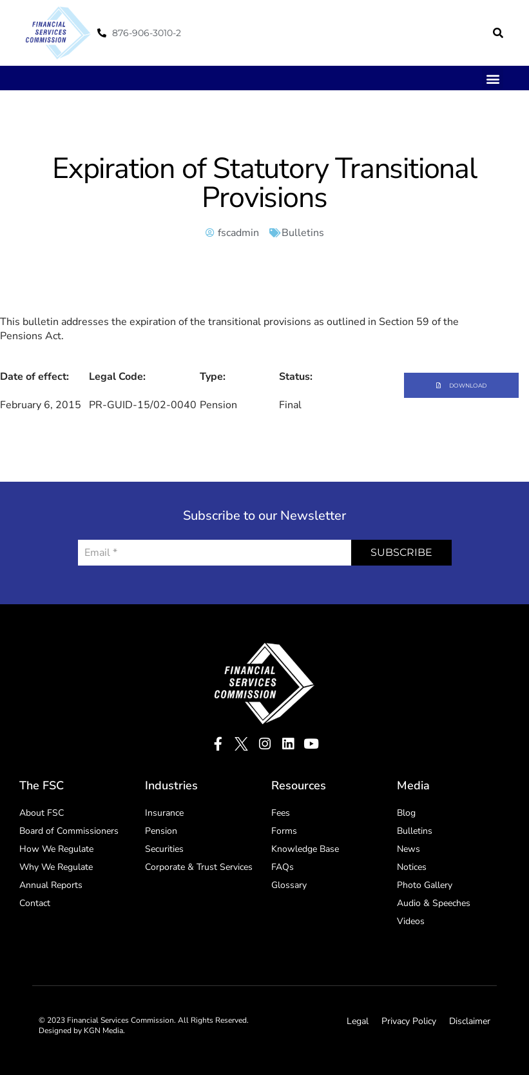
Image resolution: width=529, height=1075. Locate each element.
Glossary (289, 885)
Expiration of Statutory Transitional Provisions (264, 183)
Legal (358, 1021)
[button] (498, 33)
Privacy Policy (408, 1021)
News (408, 849)
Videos (411, 921)
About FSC (41, 813)
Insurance (164, 813)
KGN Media (103, 1030)
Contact (34, 903)
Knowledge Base (305, 849)
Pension (161, 831)
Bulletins (303, 233)
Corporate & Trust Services (199, 867)
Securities (164, 849)
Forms (284, 831)
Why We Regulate (56, 867)
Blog (406, 813)
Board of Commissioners (69, 831)
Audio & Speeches (433, 903)
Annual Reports (50, 885)
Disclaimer (469, 1021)
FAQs (282, 867)
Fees (280, 813)
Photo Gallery (424, 885)
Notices (412, 867)
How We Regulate (56, 849)
